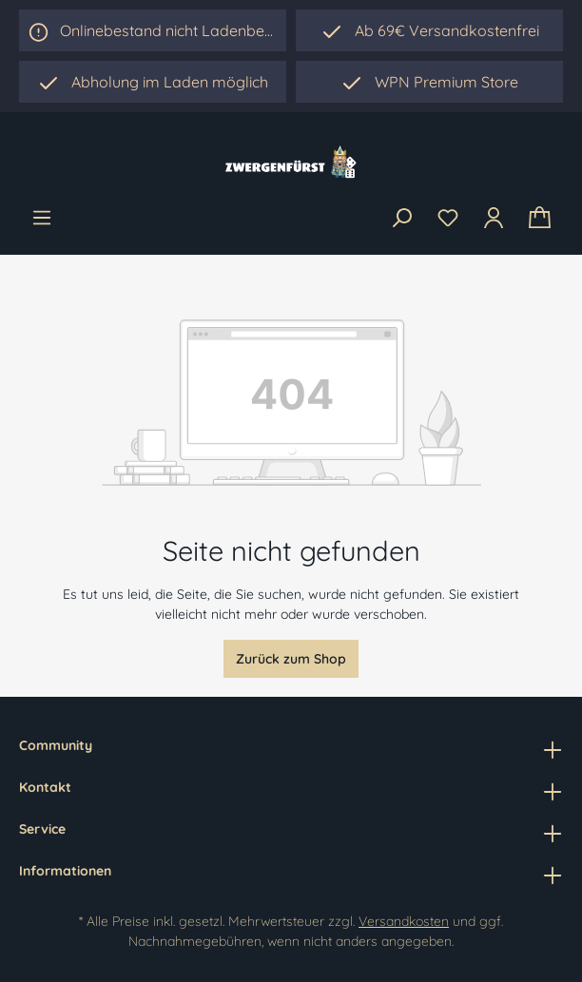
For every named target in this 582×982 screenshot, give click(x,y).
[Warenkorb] (539, 218)
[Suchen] (401, 219)
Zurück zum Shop (291, 658)
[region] (152, 82)
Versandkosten (404, 921)
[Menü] (42, 218)
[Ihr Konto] (493, 218)
